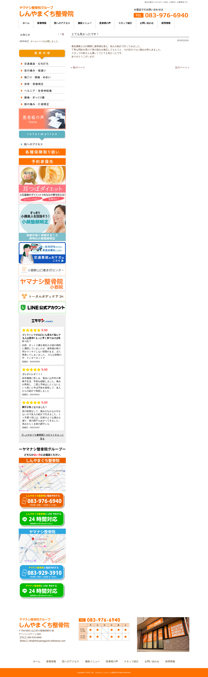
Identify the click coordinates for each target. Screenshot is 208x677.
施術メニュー (92, 661)
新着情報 (51, 661)
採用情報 (170, 661)
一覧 (62, 34)
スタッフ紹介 (131, 661)
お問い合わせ (152, 661)
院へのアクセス (70, 661)
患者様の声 (112, 661)
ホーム (36, 661)
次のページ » (182, 67)
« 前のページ (78, 67)
